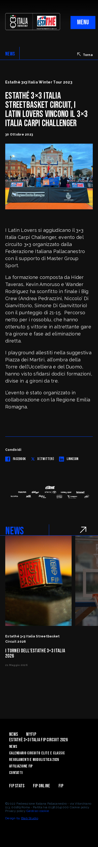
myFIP (31, 734)
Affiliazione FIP (21, 766)
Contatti (15, 772)
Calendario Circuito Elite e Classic (37, 753)
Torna (85, 55)
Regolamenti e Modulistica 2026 (34, 759)
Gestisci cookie (37, 811)
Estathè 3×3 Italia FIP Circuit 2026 (38, 740)
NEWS (10, 54)
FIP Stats (17, 786)
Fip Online (41, 786)
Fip (61, 786)
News (13, 734)
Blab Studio (29, 818)
